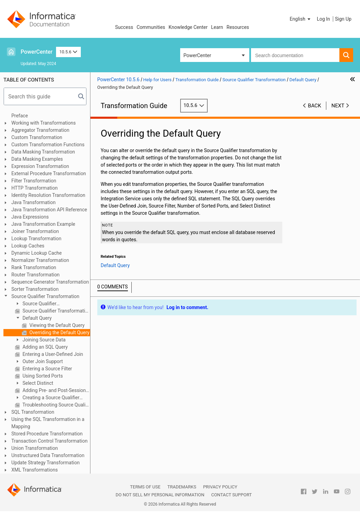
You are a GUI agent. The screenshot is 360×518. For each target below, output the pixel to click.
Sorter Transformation (34, 289)
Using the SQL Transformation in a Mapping (47, 422)
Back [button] (314, 106)
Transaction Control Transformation (49, 441)
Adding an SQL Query (44, 347)
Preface (19, 115)
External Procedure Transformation (48, 173)
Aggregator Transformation (40, 130)
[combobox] (295, 55)
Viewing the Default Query (56, 325)
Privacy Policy (220, 486)
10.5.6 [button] (68, 51)
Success (124, 27)
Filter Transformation (33, 180)
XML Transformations (34, 470)
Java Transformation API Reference (49, 209)
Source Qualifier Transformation (45, 296)
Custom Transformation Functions (48, 144)
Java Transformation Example (43, 224)
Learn (217, 27)
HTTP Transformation (34, 188)
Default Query (36, 318)
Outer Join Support (42, 361)
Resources (238, 27)
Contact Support (231, 494)
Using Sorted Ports (42, 376)
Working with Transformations (43, 123)
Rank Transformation (33, 267)
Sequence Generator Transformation (50, 282)
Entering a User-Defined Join (52, 354)
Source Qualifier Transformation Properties (55, 311)
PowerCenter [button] (197, 55)
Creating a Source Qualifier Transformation (47, 398)
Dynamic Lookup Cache (36, 253)
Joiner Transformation (35, 231)
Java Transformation (33, 202)
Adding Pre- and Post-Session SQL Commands (55, 390)
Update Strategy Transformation (45, 462)
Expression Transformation (40, 166)
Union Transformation (34, 448)
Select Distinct (37, 383)
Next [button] (338, 106)
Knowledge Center (187, 27)
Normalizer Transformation (40, 260)
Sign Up (343, 19)
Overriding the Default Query (58, 332)
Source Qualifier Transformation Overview (41, 304)
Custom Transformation (36, 137)
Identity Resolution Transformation (48, 195)
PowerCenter (37, 52)
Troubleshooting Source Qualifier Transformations (55, 405)
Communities (151, 27)
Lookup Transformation (36, 238)
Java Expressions (30, 217)
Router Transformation (35, 274)
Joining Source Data (43, 339)
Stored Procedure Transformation (47, 433)
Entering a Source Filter (46, 368)
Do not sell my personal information (160, 494)
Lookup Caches (27, 246)
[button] (301, 19)
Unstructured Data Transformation (47, 455)
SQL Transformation (32, 412)
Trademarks (181, 486)
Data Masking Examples (37, 159)
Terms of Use (145, 486)
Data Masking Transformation (43, 152)
